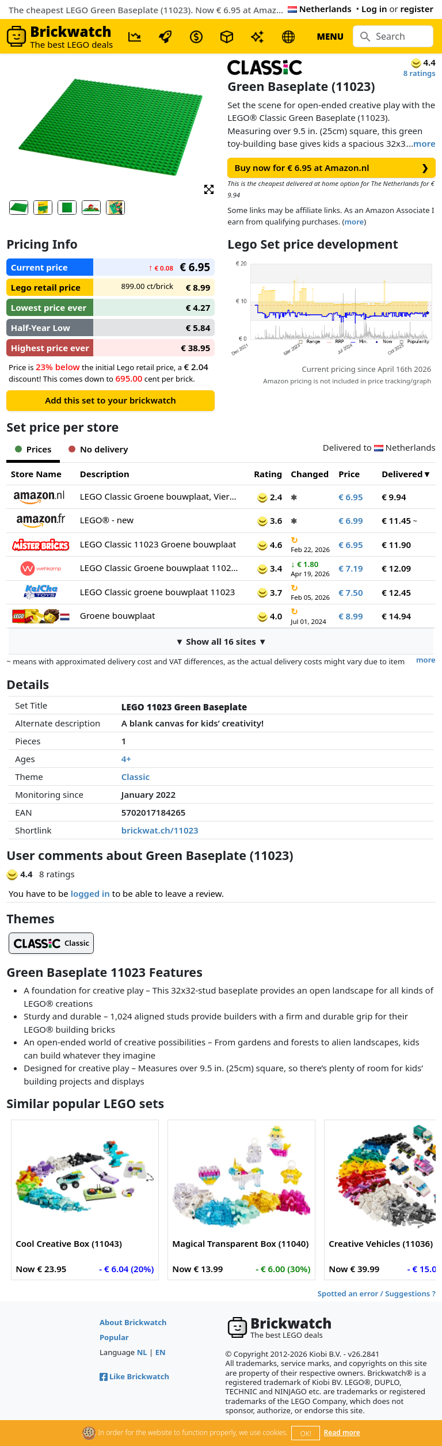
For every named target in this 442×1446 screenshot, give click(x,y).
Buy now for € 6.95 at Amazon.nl (332, 167)
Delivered (402, 474)
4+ (126, 758)
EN (160, 1352)
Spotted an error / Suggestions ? (377, 1293)
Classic (135, 776)
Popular (114, 1337)
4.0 (269, 616)
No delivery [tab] (98, 449)
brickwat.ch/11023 (160, 830)
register (417, 8)
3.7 (269, 592)
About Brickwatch (133, 1322)
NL (142, 1352)
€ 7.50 (350, 592)
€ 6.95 (350, 497)
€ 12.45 (396, 592)
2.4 (269, 497)
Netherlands (320, 8)
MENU (330, 36)
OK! (305, 1434)
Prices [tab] (33, 449)
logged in (90, 893)
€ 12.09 (396, 568)
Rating (268, 474)
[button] (209, 188)
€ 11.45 (396, 520)
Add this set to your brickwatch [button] (110, 400)
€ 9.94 (394, 497)
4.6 (269, 544)
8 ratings (419, 73)
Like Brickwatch (134, 1376)
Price (349, 474)
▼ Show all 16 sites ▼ (220, 641)
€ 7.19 (350, 568)
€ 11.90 (396, 544)
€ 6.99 (350, 520)
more (424, 143)
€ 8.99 (350, 616)
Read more (342, 1432)
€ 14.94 (396, 616)
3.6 (269, 520)
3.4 (269, 568)
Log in (374, 8)
